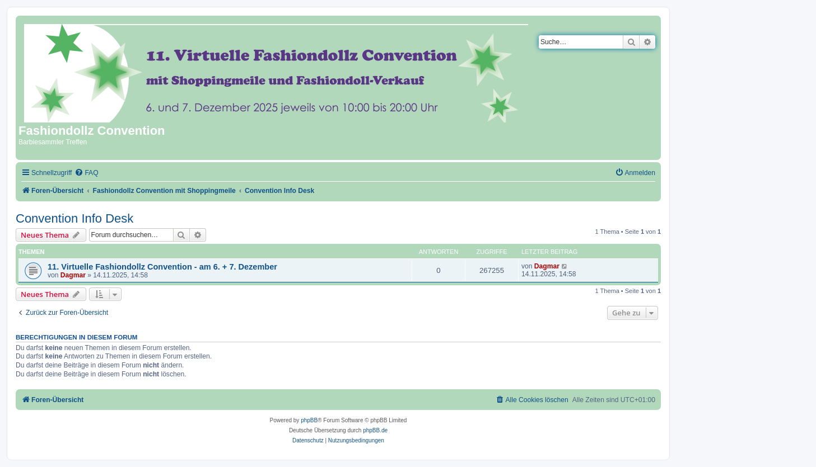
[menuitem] (86, 173)
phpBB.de (375, 430)
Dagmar (73, 275)
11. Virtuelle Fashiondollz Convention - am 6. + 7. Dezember (162, 266)
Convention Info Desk (74, 218)
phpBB (309, 420)
